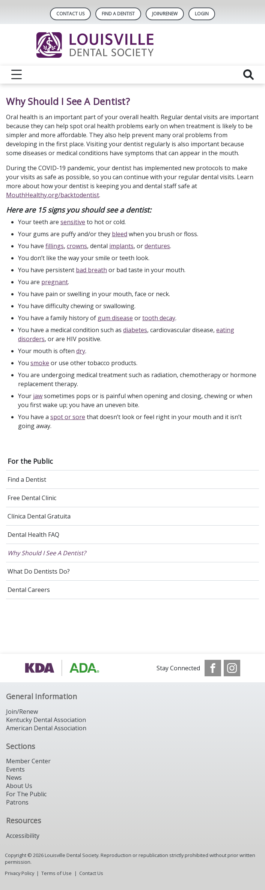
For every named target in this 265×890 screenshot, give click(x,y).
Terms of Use (56, 873)
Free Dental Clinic (32, 498)
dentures (157, 246)
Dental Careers (29, 590)
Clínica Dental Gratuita (39, 516)
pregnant (54, 282)
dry (80, 351)
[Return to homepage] (133, 44)
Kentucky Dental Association (46, 720)
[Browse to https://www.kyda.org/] (63, 668)
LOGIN (202, 13)
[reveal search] (248, 75)
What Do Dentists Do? (39, 571)
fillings (54, 246)
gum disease (115, 318)
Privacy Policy (19, 873)
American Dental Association (46, 728)
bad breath (91, 270)
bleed (119, 234)
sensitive (72, 222)
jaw (37, 396)
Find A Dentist (118, 13)
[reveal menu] (16, 75)
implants (121, 246)
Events (15, 769)
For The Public (26, 794)
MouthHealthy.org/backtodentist (52, 195)
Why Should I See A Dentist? (47, 553)
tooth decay (158, 318)
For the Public (30, 461)
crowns (77, 246)
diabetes (135, 330)
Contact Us (70, 13)
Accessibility (22, 836)
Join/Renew (165, 13)
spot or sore (67, 417)
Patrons (17, 802)
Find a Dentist (27, 479)
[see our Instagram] (232, 668)
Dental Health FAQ (33, 534)
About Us (19, 786)
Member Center (28, 761)
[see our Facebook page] (213, 668)
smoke (39, 363)
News (14, 777)
